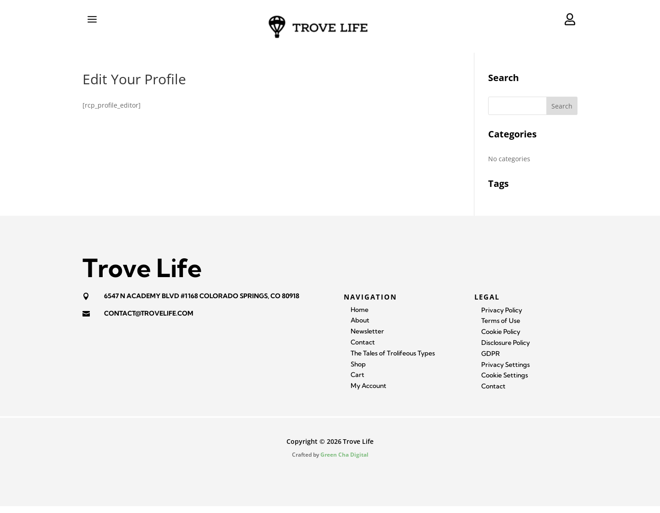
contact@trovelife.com (148, 320)
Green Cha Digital (344, 461)
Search (561, 113)
